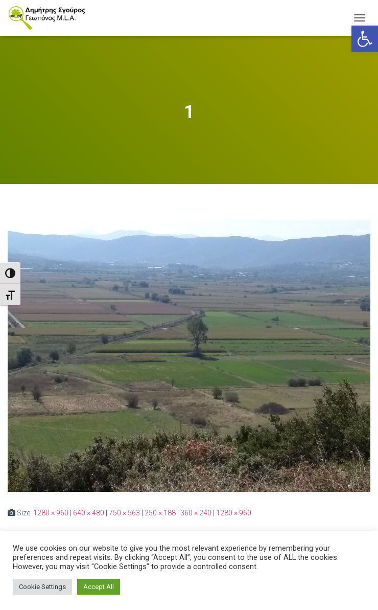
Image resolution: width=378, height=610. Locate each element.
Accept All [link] (98, 587)
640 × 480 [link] (88, 513)
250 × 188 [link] (160, 513)
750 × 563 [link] (124, 513)
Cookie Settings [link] (42, 587)
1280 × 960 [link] (50, 513)
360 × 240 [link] (195, 513)
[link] (364, 39)
